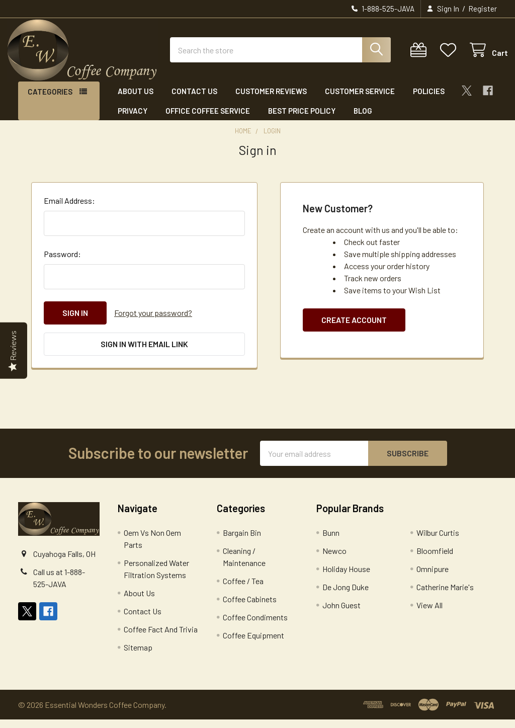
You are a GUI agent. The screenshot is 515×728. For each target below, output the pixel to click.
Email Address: (69, 209)
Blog (363, 118)
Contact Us (194, 99)
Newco (334, 559)
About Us (135, 99)
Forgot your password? (153, 321)
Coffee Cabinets (250, 607)
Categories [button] (50, 100)
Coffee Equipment (253, 644)
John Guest (341, 613)
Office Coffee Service (207, 118)
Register (482, 8)
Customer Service (360, 99)
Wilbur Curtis (437, 541)
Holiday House (346, 577)
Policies (429, 99)
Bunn (330, 541)
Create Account (354, 328)
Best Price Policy (301, 118)
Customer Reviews (271, 99)
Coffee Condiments (255, 625)
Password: (62, 262)
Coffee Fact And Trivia (161, 637)
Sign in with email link (144, 352)
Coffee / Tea (243, 589)
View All (429, 613)
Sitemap (138, 656)
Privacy (132, 118)
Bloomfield (434, 559)
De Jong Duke (345, 595)
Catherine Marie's (445, 595)
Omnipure (432, 577)
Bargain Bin (242, 541)
